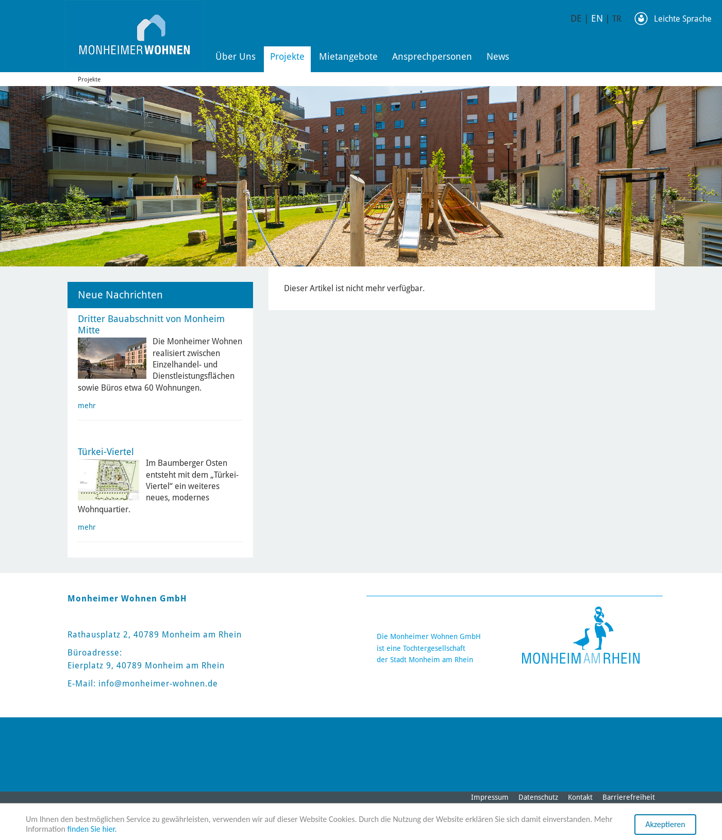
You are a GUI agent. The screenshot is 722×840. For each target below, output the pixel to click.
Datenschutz (538, 797)
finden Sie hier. (92, 829)
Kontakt (580, 797)
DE (576, 18)
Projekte (287, 56)
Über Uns (235, 56)
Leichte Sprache (683, 19)
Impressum (490, 797)
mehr (87, 405)
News (497, 56)
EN (597, 18)
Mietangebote (348, 56)
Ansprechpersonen (432, 56)
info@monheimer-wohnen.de (158, 683)
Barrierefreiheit (628, 797)
